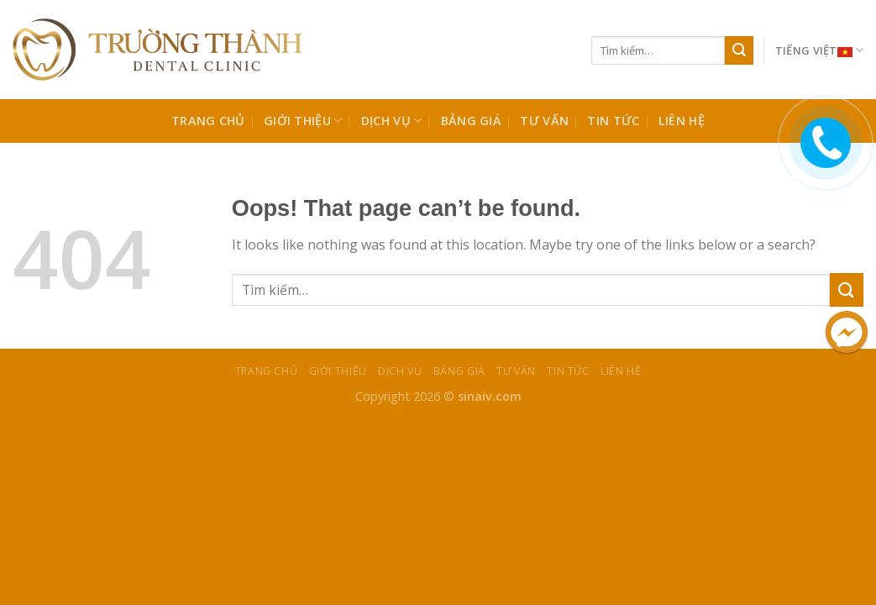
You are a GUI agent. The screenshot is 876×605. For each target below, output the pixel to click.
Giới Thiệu (303, 121)
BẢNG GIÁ (471, 121)
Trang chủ (208, 121)
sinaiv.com (490, 396)
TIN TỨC (613, 121)
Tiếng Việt (819, 51)
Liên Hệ (681, 121)
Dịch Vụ (391, 121)
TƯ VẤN (544, 121)
